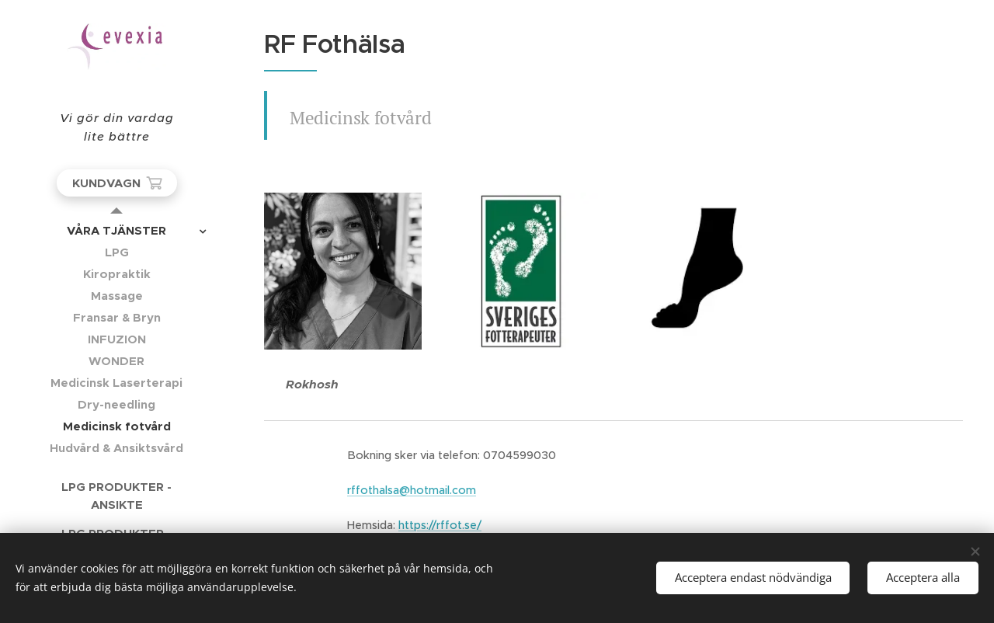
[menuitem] (116, 230)
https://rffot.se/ (439, 525)
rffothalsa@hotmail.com (411, 490)
